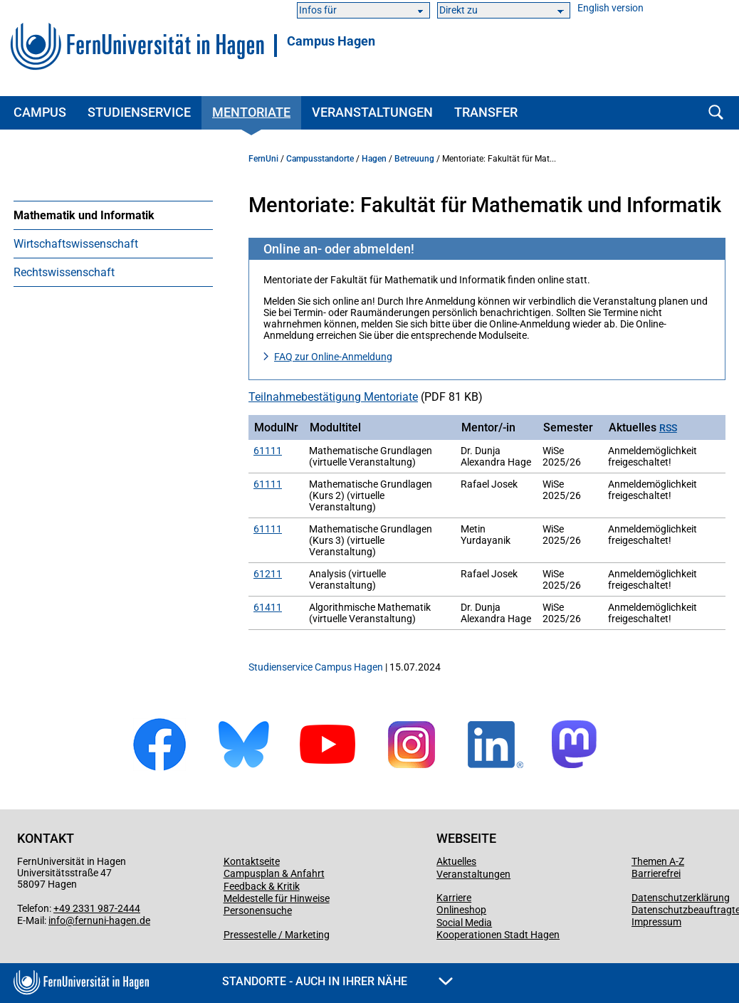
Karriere (453, 897)
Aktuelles (456, 861)
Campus (40, 112)
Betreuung (414, 159)
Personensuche (258, 910)
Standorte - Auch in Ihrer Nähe (337, 981)
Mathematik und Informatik (84, 215)
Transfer (486, 112)
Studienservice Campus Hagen (315, 667)
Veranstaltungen (372, 112)
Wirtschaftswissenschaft (76, 244)
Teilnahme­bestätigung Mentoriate (333, 397)
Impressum (656, 922)
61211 (267, 573)
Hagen (374, 159)
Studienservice (139, 112)
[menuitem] (113, 215)
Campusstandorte (320, 159)
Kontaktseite (252, 861)
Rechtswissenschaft (64, 272)
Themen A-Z (657, 861)
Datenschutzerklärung (680, 897)
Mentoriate (251, 112)
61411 (267, 607)
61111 (267, 450)
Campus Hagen (331, 41)
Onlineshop (461, 909)
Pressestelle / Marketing (277, 934)
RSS (668, 428)
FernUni (263, 159)
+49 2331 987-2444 (96, 908)
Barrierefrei (656, 873)
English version (610, 8)
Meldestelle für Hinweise (277, 898)
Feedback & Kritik (262, 886)
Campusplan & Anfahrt (274, 873)
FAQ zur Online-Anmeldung (333, 356)
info (56, 920)
